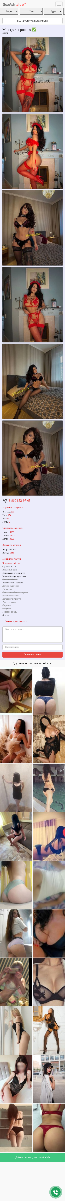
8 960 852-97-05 (19, 500)
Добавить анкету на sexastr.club (32, 1157)
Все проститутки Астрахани (32, 20)
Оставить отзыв (32, 654)
